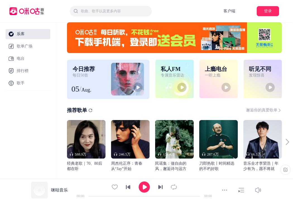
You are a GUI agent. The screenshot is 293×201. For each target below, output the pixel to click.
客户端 (229, 11)
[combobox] (111, 11)
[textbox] (114, 11)
